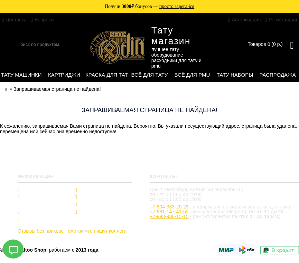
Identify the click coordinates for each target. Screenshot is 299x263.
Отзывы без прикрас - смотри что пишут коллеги (72, 231)
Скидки (87, 190)
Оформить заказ (97, 212)
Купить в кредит (38, 221)
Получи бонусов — (149, 6)
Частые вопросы (97, 197)
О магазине (34, 190)
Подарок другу (95, 204)
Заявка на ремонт (95, 221)
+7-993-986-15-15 (169, 216)
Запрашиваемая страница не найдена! (57, 89)
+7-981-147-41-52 (169, 211)
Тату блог (32, 212)
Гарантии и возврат (43, 204)
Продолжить (281, 152)
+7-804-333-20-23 (169, 207)
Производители (39, 197)
